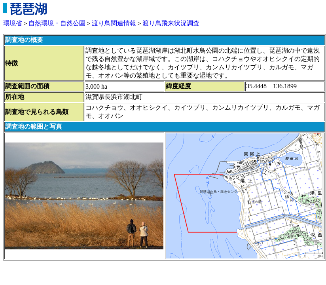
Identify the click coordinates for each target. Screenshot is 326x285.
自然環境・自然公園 (56, 23)
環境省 (12, 23)
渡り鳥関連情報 (114, 23)
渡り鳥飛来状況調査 (170, 23)
